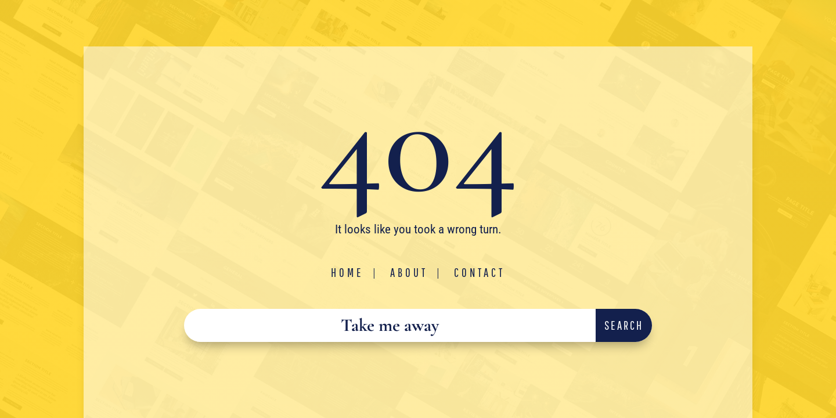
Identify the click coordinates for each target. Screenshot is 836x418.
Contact (479, 272)
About (409, 272)
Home (347, 272)
